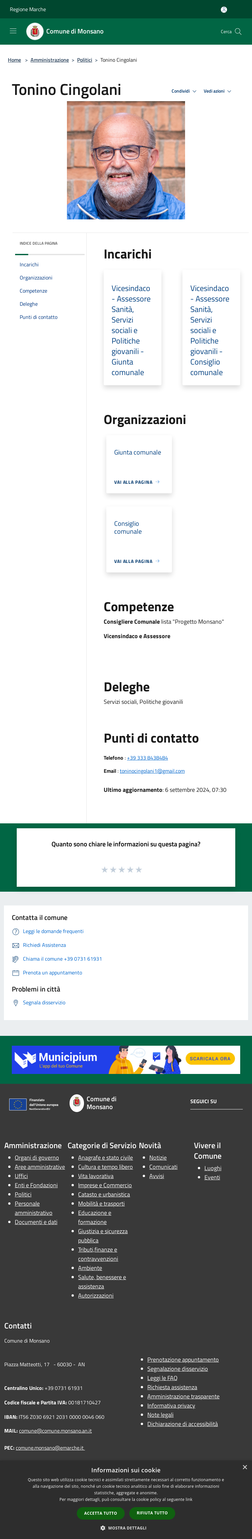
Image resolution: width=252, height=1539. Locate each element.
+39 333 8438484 (147, 758)
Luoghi (212, 1168)
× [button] (244, 1467)
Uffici (21, 1175)
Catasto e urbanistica (104, 1194)
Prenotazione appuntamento (183, 1359)
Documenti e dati (36, 1221)
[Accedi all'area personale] (224, 10)
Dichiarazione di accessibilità (182, 1423)
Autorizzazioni (96, 1295)
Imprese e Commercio (105, 1185)
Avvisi (156, 1175)
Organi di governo (37, 1157)
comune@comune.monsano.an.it (55, 1431)
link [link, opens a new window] (189, 1499)
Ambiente (90, 1267)
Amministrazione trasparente (183, 1396)
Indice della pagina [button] (38, 243)
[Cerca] (238, 31)
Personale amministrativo (33, 1208)
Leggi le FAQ (162, 1377)
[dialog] (126, 1500)
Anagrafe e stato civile (105, 1157)
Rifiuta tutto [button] (152, 1513)
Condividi (185, 91)
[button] (126, 1528)
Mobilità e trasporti (101, 1203)
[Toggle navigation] (13, 31)
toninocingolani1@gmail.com (152, 771)
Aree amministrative (40, 1166)
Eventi (212, 1177)
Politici (84, 60)
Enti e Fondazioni (36, 1185)
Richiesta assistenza (172, 1387)
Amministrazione (50, 60)
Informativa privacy (171, 1405)
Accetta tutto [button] (100, 1513)
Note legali (160, 1414)
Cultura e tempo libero (105, 1166)
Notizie (158, 1157)
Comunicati (163, 1166)
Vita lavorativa (96, 1175)
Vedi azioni (218, 91)
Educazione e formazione (94, 1217)
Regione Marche (28, 9)
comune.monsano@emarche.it (50, 1448)
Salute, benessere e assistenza (102, 1282)
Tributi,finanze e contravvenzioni (98, 1254)
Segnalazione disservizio (177, 1368)
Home (14, 60)
